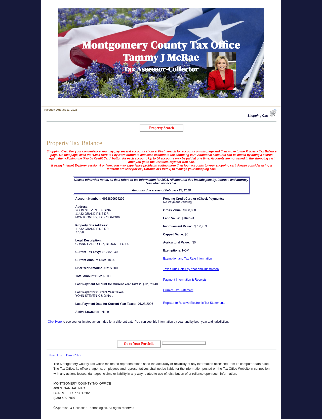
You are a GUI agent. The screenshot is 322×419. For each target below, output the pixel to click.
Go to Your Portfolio (139, 344)
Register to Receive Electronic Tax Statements (194, 303)
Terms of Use (56, 355)
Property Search (161, 128)
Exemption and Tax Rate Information (187, 258)
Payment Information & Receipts (185, 279)
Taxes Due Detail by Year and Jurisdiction (191, 269)
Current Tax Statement (178, 290)
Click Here (55, 321)
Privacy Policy (73, 355)
